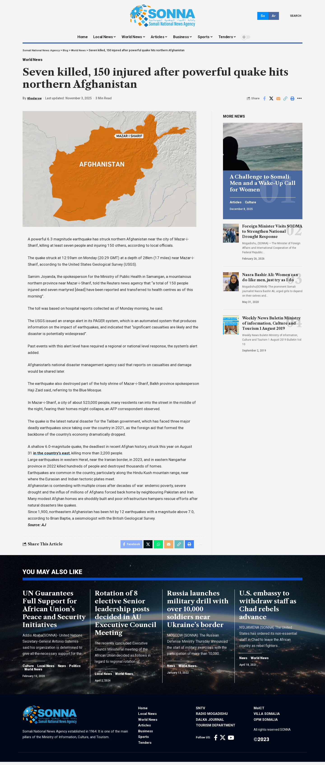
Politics (31, 673)
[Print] (292, 100)
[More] (299, 100)
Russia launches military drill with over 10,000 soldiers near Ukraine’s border (198, 612)
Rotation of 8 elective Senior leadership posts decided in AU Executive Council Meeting (125, 616)
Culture (253, 201)
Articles (237, 201)
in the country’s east (51, 454)
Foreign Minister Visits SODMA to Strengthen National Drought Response (272, 229)
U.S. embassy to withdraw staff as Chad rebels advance (267, 608)
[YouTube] (231, 741)
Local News (48, 669)
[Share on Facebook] (264, 100)
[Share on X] (271, 100)
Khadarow (34, 100)
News (66, 669)
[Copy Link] (285, 100)
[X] (223, 741)
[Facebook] (216, 741)
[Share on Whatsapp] (156, 546)
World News (35, 60)
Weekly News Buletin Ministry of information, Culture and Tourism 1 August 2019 (271, 321)
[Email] (278, 100)
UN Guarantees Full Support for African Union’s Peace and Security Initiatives (54, 612)
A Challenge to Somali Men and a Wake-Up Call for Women (262, 181)
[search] (292, 15)
